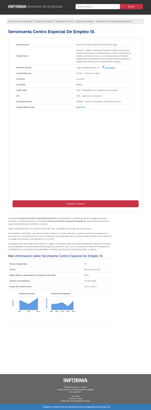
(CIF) (115, 45)
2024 (86, 275)
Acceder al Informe (75, 204)
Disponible (80, 107)
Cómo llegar (108, 68)
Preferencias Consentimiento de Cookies (75, 401)
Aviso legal (75, 396)
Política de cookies (75, 399)
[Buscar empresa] (98, 6)
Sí (85, 264)
